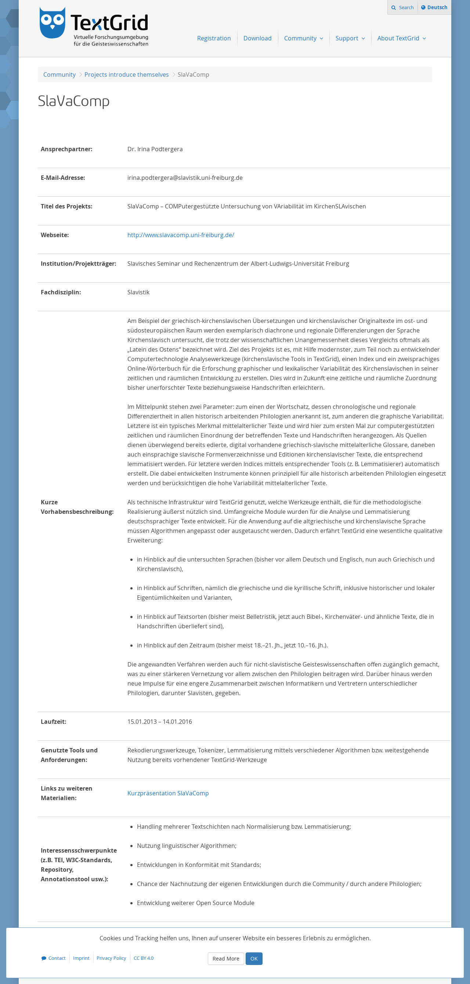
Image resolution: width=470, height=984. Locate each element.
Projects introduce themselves (126, 74)
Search (406, 7)
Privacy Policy (111, 958)
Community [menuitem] (301, 38)
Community (59, 74)
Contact (57, 958)
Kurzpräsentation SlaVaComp (168, 793)
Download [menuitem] (257, 38)
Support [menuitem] (348, 38)
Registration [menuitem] (214, 38)
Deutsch (437, 8)
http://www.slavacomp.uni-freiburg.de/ (180, 235)
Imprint (81, 958)
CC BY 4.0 (143, 958)
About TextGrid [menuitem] (399, 38)
